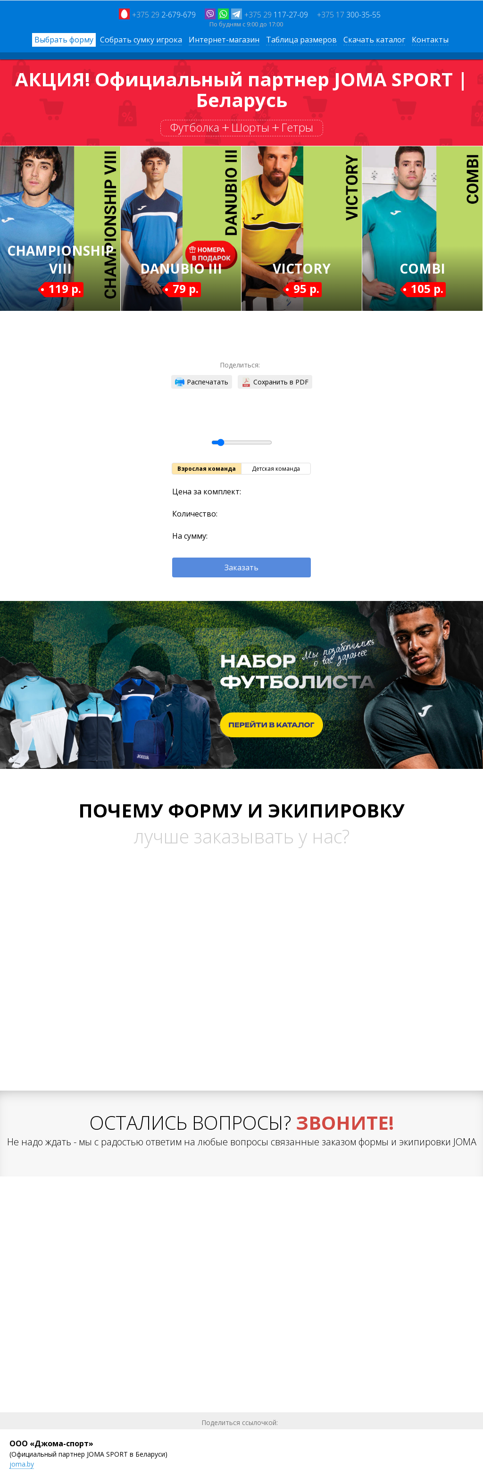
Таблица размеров (301, 39)
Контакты (430, 39)
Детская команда (276, 469)
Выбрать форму (63, 39)
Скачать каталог (374, 39)
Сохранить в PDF (275, 382)
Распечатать (201, 382)
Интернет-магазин (224, 39)
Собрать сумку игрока (141, 39)
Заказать (241, 567)
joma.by (21, 1463)
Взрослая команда (206, 469)
